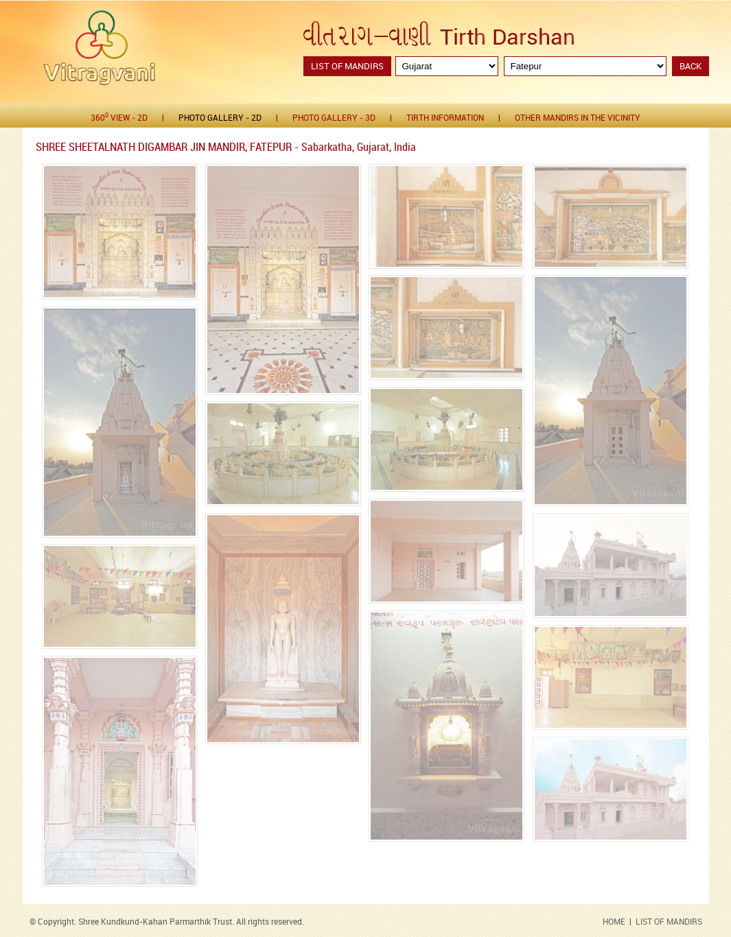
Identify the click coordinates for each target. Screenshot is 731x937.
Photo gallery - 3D (333, 118)
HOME (614, 922)
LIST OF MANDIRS (669, 922)
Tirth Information (445, 118)
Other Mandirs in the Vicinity (577, 118)
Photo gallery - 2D (220, 118)
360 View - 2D (119, 117)
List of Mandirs (347, 66)
